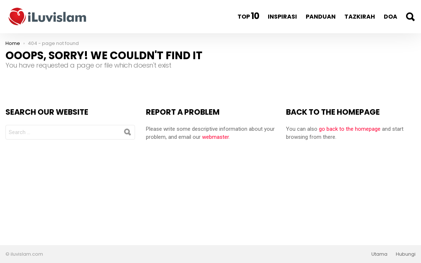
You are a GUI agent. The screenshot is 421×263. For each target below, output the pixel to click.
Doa (390, 16)
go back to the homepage (350, 129)
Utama (379, 254)
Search (410, 16)
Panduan (321, 16)
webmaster (215, 137)
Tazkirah (359, 16)
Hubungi (406, 254)
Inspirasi (282, 16)
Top (248, 16)
